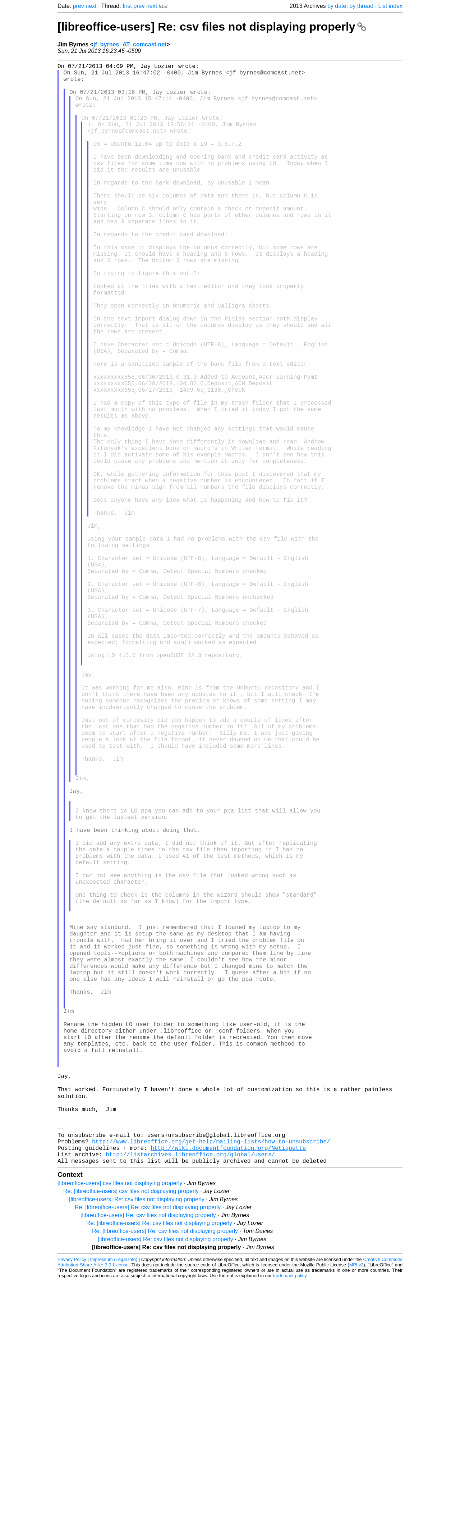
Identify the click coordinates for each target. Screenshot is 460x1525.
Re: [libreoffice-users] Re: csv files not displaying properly (148, 1451)
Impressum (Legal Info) (113, 1503)
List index (390, 6)
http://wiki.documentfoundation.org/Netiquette (228, 1389)
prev (78, 6)
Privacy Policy (72, 1503)
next (91, 6)
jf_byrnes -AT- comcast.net (129, 44)
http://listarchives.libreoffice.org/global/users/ (190, 1397)
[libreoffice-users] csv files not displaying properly (120, 1427)
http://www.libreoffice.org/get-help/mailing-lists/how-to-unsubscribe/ (211, 1381)
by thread (361, 6)
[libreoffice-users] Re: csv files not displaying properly (212, 26)
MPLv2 (356, 1508)
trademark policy (290, 1519)
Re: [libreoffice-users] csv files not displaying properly (131, 1435)
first (127, 6)
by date (336, 6)
